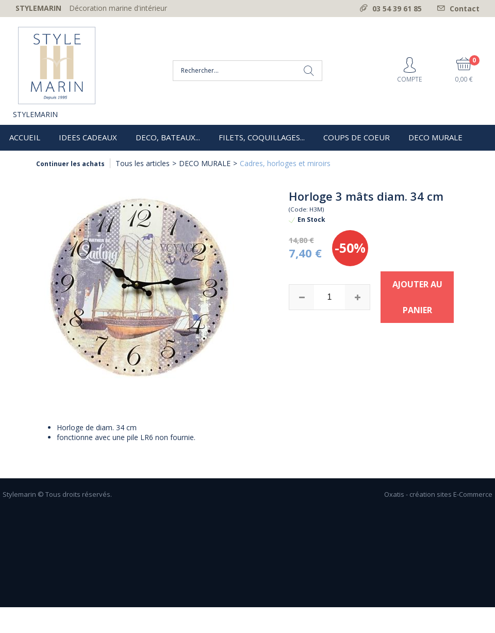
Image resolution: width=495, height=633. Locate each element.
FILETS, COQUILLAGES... (262, 137)
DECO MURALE (435, 137)
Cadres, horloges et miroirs (285, 163)
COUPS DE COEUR (356, 137)
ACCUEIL (24, 137)
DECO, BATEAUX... (168, 137)
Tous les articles (143, 163)
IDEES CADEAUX (88, 137)
